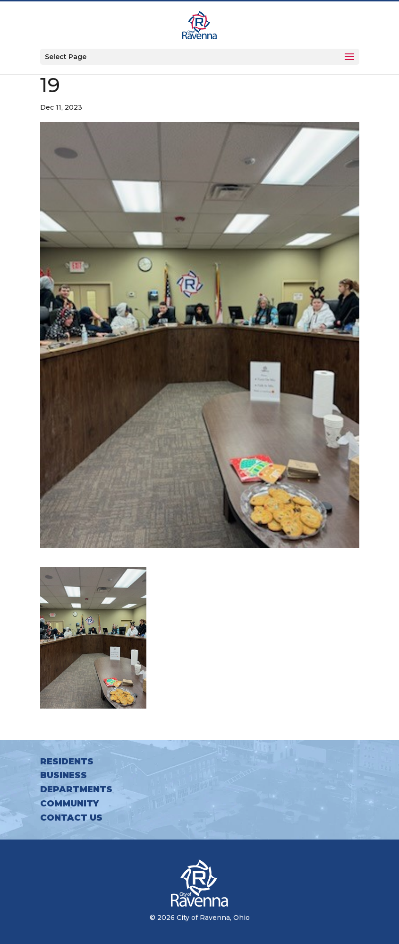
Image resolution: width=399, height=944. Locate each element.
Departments (76, 789)
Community (69, 803)
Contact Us (71, 818)
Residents (66, 761)
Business (63, 775)
